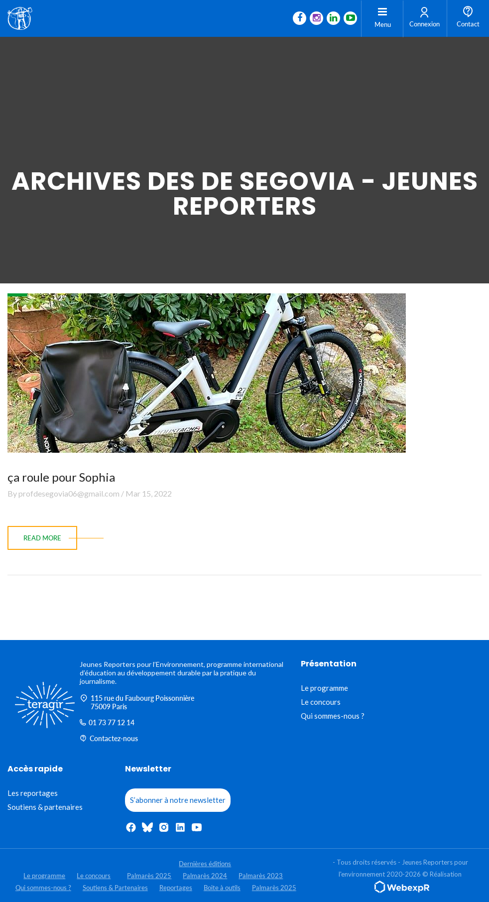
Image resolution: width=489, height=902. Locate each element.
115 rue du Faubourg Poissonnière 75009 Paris (137, 702)
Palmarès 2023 (261, 876)
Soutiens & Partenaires (115, 888)
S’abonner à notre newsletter (178, 799)
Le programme (324, 687)
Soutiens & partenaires (45, 806)
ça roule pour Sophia (61, 477)
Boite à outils (222, 888)
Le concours (321, 701)
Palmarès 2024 (205, 876)
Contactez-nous (109, 738)
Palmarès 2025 (149, 876)
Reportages (175, 888)
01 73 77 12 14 (107, 722)
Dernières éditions (205, 864)
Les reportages (32, 792)
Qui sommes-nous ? (333, 715)
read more (42, 538)
